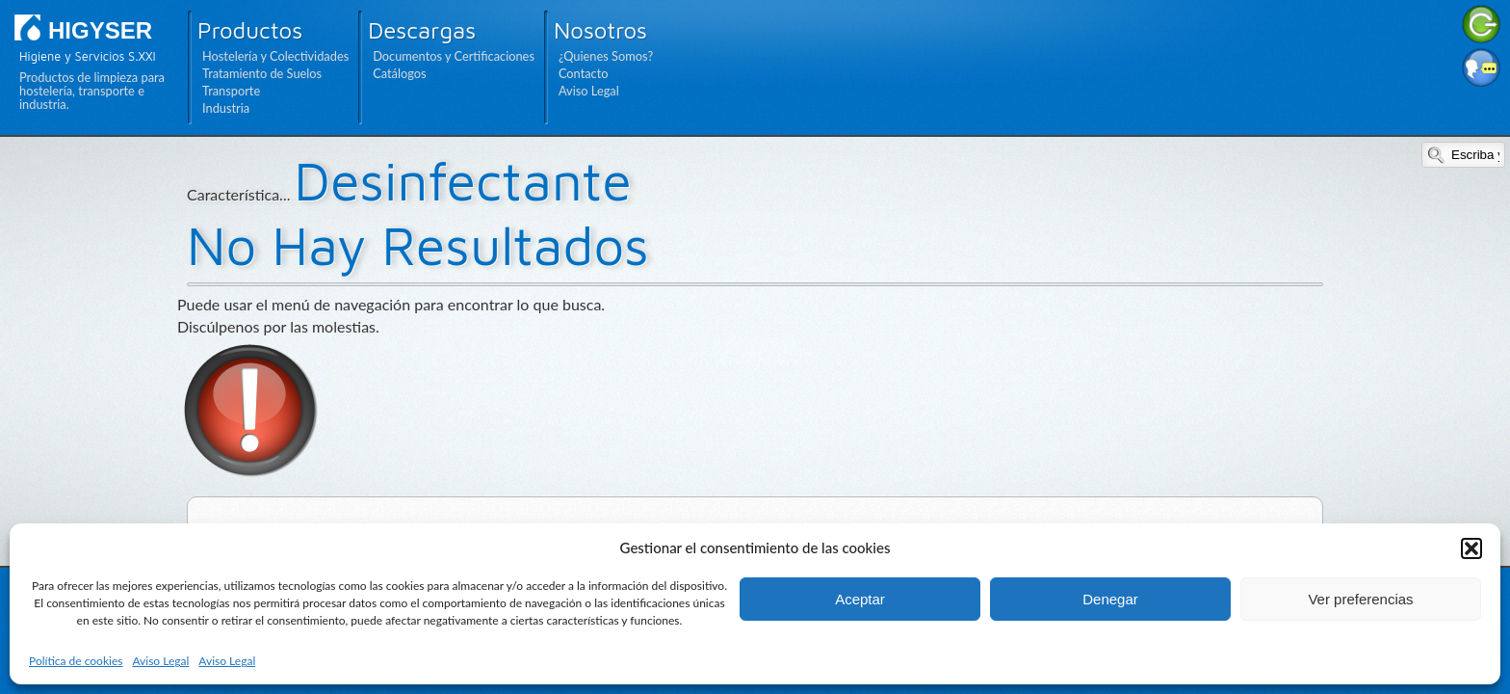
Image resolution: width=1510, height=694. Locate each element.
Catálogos (399, 73)
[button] (1471, 548)
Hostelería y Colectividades (275, 56)
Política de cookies (75, 661)
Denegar (1110, 599)
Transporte (231, 90)
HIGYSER (100, 30)
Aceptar (860, 599)
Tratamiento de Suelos (262, 73)
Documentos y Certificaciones (453, 56)
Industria (225, 108)
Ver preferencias (1360, 599)
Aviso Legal (160, 661)
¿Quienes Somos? (606, 56)
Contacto (584, 73)
